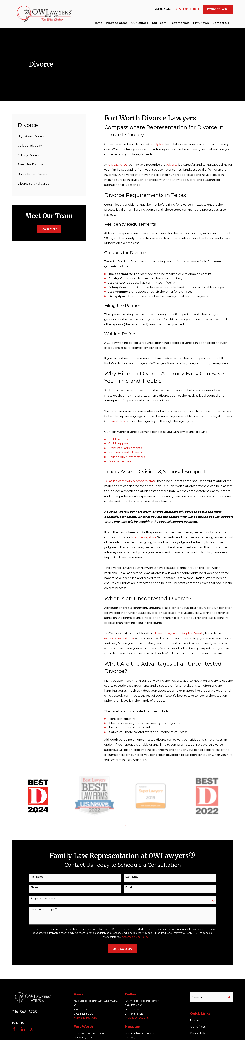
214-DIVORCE (187, 9)
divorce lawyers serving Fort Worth (178, 633)
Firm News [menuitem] (201, 23)
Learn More (49, 229)
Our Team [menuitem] (159, 23)
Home (194, 1020)
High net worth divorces (125, 452)
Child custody (118, 439)
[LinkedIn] (23, 1029)
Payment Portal (218, 9)
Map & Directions (86, 1017)
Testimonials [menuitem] (179, 23)
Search (197, 997)
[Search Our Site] (229, 997)
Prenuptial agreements (125, 448)
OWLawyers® (118, 164)
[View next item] (125, 824)
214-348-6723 (24, 1011)
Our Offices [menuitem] (139, 23)
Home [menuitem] (98, 23)
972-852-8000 (83, 1013)
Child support (118, 443)
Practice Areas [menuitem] (117, 23)
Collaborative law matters (126, 457)
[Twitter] (32, 1029)
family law (157, 144)
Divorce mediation (121, 461)
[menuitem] (49, 136)
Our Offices (198, 1026)
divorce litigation (144, 537)
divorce (172, 164)
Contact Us (198, 1033)
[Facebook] (14, 1029)
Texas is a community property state (130, 481)
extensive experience (119, 638)
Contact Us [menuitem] (220, 23)
